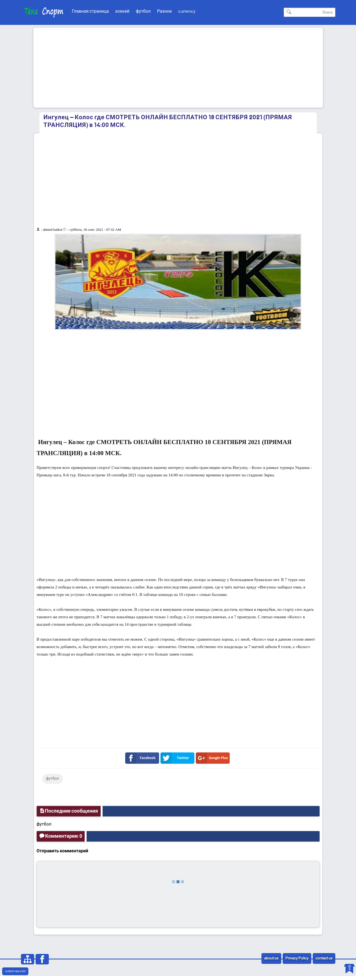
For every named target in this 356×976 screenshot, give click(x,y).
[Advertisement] (178, 67)
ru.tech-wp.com (15, 971)
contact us (324, 958)
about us (271, 958)
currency (187, 11)
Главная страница (90, 11)
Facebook (141, 758)
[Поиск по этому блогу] (309, 12)
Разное (164, 11)
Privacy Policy (297, 958)
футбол (143, 11)
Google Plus (213, 758)
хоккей (122, 11)
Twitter (176, 758)
